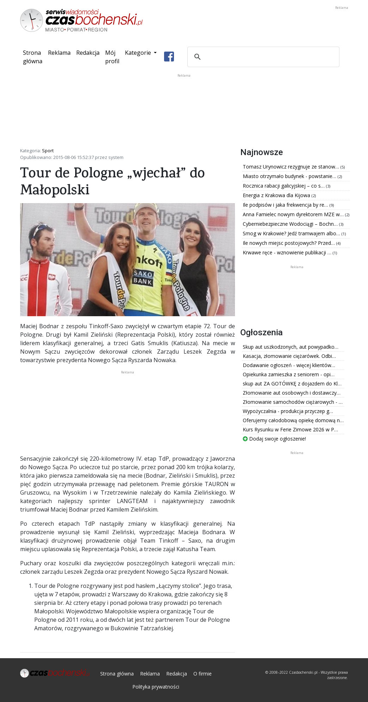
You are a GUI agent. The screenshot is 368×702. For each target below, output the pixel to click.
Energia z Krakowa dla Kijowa (277, 195)
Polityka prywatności (155, 686)
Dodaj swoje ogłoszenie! (274, 438)
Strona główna (34, 57)
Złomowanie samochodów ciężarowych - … (293, 402)
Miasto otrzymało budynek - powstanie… (290, 176)
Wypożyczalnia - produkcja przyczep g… (288, 411)
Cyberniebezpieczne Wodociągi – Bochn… (291, 223)
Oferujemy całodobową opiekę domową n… (293, 420)
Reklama (59, 53)
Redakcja (87, 53)
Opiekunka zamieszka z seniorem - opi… (288, 374)
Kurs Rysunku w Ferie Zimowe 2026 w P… (290, 429)
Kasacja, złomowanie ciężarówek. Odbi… (289, 356)
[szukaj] (262, 57)
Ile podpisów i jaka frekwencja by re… (286, 204)
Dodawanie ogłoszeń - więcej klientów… (289, 365)
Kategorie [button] (138, 53)
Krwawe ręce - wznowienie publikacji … (288, 252)
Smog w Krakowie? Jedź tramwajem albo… (292, 233)
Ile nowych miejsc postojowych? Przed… (289, 243)
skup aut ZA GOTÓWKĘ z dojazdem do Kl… (292, 383)
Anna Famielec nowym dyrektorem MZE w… (294, 214)
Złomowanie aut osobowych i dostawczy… (291, 392)
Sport (48, 150)
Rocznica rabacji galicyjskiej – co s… (284, 185)
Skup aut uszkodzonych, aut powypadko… (290, 346)
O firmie (202, 673)
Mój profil (112, 57)
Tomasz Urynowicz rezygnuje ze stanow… (291, 166)
